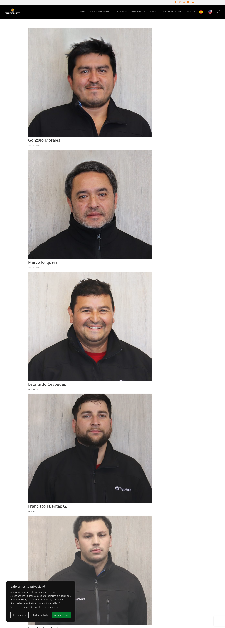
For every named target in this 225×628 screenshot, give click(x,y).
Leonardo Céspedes (47, 384)
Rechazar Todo (40, 614)
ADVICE (153, 12)
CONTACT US (190, 12)
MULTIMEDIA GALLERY (172, 12)
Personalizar (19, 614)
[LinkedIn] (192, 3)
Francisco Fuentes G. (47, 506)
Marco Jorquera (43, 262)
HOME (82, 12)
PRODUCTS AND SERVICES (99, 12)
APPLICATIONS (137, 12)
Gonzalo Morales (44, 140)
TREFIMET (120, 12)
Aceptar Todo (61, 614)
